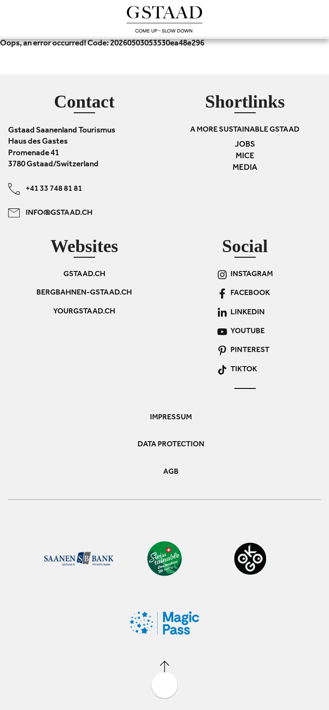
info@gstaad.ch (50, 212)
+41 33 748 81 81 (45, 188)
